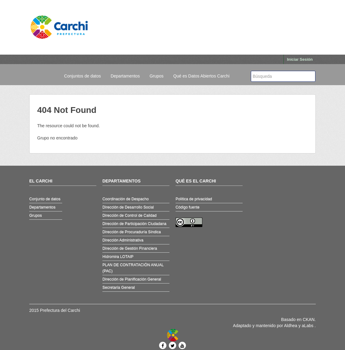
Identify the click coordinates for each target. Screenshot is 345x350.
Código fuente (187, 207)
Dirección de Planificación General (131, 279)
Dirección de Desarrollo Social (128, 207)
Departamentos (125, 76)
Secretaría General (118, 287)
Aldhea (290, 325)
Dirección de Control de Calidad (129, 215)
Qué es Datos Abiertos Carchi (201, 76)
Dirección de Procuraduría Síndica (131, 232)
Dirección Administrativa (122, 240)
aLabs (308, 325)
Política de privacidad (194, 199)
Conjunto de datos (44, 199)
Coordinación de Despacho (125, 199)
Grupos (157, 76)
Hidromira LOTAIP (117, 256)
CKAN (309, 319)
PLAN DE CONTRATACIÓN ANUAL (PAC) (133, 268)
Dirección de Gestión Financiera (129, 248)
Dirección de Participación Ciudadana (134, 224)
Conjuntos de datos (82, 76)
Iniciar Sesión (300, 59)
